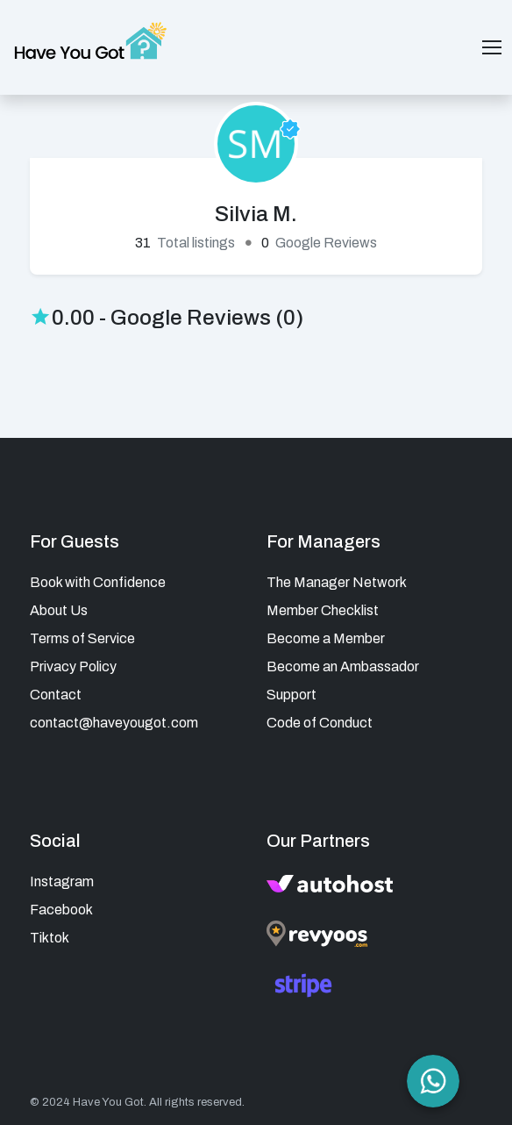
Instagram (62, 881)
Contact (56, 694)
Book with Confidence (98, 582)
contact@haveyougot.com (114, 722)
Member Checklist (323, 610)
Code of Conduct (320, 722)
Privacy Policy (73, 666)
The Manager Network (337, 582)
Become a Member (326, 638)
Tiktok (49, 937)
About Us (59, 610)
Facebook (61, 909)
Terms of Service (82, 638)
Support (291, 694)
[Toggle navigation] (491, 47)
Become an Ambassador (343, 666)
